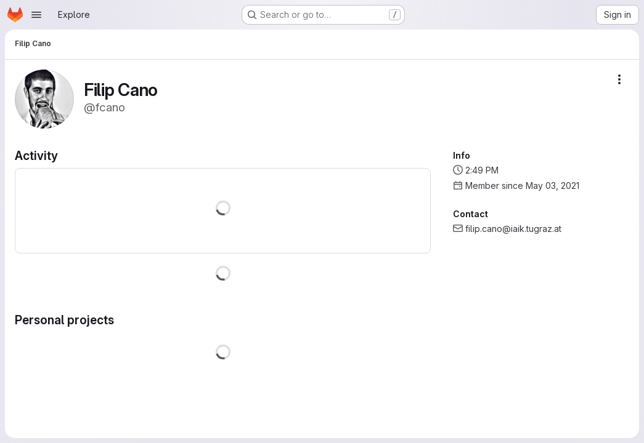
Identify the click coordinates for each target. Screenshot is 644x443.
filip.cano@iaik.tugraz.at (513, 228)
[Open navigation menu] (36, 15)
